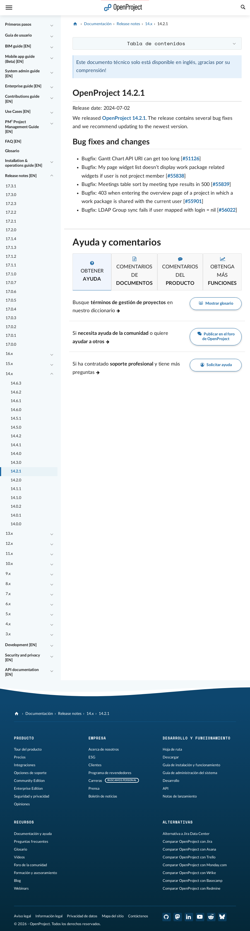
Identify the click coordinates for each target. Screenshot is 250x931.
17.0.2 (11, 327)
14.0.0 (16, 524)
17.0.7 (11, 283)
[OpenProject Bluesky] (222, 917)
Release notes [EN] (21, 176)
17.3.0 (11, 195)
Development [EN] (21, 645)
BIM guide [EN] (18, 46)
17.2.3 (11, 204)
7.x (8, 594)
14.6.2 (16, 392)
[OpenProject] (76, 24)
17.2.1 (11, 221)
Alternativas (178, 822)
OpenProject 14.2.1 (124, 118)
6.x (8, 604)
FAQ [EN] (13, 142)
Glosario (12, 151)
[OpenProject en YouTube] (200, 917)
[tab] (92, 271)
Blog (17, 880)
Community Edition (29, 780)
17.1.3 (11, 248)
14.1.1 (16, 489)
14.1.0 (16, 498)
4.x (8, 624)
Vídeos (19, 857)
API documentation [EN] (22, 672)
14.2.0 (16, 480)
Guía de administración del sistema (190, 773)
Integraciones (24, 765)
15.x (9, 364)
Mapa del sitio (113, 916)
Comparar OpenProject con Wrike (189, 873)
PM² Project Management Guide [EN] (22, 127)
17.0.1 (11, 336)
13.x (9, 534)
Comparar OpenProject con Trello (189, 857)
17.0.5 (11, 300)
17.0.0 (11, 345)
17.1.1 (11, 265)
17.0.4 (11, 309)
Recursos (24, 822)
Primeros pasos (18, 25)
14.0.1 (16, 515)
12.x (9, 544)
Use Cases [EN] (17, 112)
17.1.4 (11, 239)
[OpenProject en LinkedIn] (189, 917)
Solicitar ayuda (215, 365)
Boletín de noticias (102, 796)
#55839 (221, 184)
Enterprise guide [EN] (23, 86)
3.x (8, 634)
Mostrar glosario (215, 303)
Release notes (128, 24)
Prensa (93, 788)
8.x (8, 584)
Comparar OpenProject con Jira (187, 841)
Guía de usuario (18, 35)
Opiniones (22, 804)
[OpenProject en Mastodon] (178, 917)
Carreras (95, 780)
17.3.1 (11, 186)
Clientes (95, 765)
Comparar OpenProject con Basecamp (192, 880)
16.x (9, 354)
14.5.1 (16, 419)
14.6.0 (16, 410)
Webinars (21, 888)
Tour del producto (28, 749)
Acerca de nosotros (103, 749)
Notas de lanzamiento (180, 796)
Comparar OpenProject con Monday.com (195, 865)
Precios (20, 757)
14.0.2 (16, 507)
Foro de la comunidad (30, 865)
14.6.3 (16, 383)
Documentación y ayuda (33, 833)
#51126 (190, 158)
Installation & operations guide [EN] (23, 163)
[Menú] (9, 7)
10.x (9, 564)
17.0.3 (11, 318)
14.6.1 (16, 401)
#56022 (227, 210)
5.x (8, 614)
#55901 (193, 201)
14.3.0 (16, 463)
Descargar (171, 757)
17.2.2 (11, 212)
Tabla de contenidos (156, 43)
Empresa (97, 738)
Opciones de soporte (30, 773)
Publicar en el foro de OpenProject (216, 336)
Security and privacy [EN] (22, 657)
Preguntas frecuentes (31, 841)
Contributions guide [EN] (22, 99)
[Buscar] (243, 8)
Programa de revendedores (109, 773)
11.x (9, 554)
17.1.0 (11, 274)
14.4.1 (16, 445)
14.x (9, 374)
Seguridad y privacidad (31, 796)
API (166, 788)
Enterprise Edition (28, 788)
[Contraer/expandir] (51, 25)
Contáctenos (138, 916)
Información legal (48, 916)
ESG (91, 757)
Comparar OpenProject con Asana (189, 849)
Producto (24, 738)
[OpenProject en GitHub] (166, 917)
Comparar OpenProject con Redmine (191, 888)
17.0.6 (11, 292)
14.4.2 (16, 436)
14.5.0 (16, 427)
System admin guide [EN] (22, 73)
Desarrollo (171, 780)
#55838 (175, 176)
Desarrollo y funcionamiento (196, 738)
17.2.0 (11, 230)
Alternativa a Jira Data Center (186, 833)
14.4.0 (16, 454)
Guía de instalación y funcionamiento (191, 765)
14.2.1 (16, 471)
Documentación (98, 24)
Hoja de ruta (172, 749)
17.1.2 (11, 257)
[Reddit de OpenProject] (211, 917)
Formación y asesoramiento (35, 873)
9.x (8, 574)
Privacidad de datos (82, 916)
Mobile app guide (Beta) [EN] (20, 59)
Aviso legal (22, 916)
